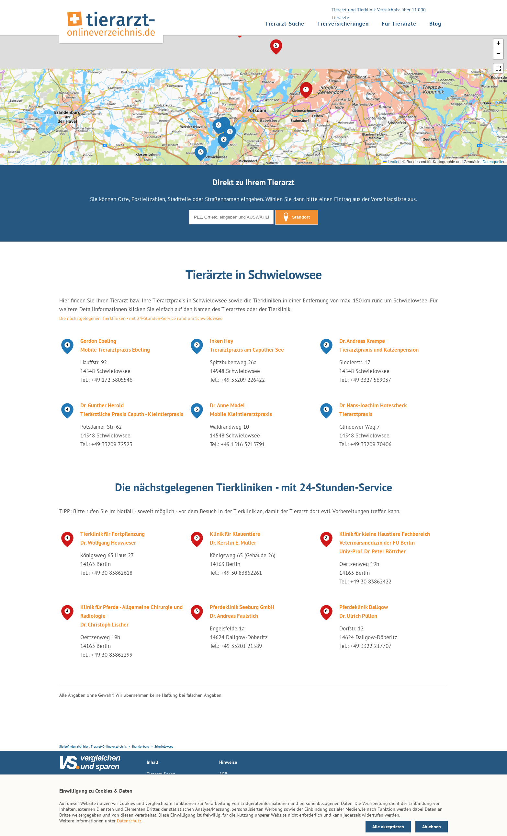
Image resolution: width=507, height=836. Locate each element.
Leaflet (391, 162)
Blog (435, 23)
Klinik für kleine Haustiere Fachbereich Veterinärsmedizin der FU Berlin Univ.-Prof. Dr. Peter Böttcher (384, 542)
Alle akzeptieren (388, 827)
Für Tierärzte (399, 23)
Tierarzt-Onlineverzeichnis (109, 746)
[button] (224, 141)
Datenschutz (129, 821)
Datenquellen (493, 162)
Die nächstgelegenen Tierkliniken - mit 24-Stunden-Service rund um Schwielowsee (140, 318)
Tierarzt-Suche (284, 23)
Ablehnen (431, 827)
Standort (296, 217)
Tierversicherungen (343, 23)
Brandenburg (140, 746)
